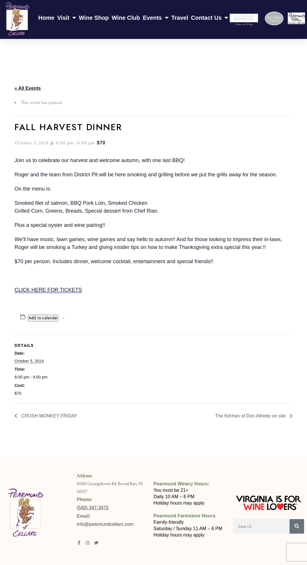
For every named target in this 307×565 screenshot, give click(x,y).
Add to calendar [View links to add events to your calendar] (43, 318)
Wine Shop (94, 18)
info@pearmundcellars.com (106, 524)
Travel (179, 18)
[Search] (297, 526)
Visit (66, 17)
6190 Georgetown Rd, (97, 483)
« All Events (28, 88)
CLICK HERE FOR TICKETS (48, 290)
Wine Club (126, 18)
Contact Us (210, 17)
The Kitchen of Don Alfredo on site (251, 415)
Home (46, 18)
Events (156, 17)
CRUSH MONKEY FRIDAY (48, 415)
